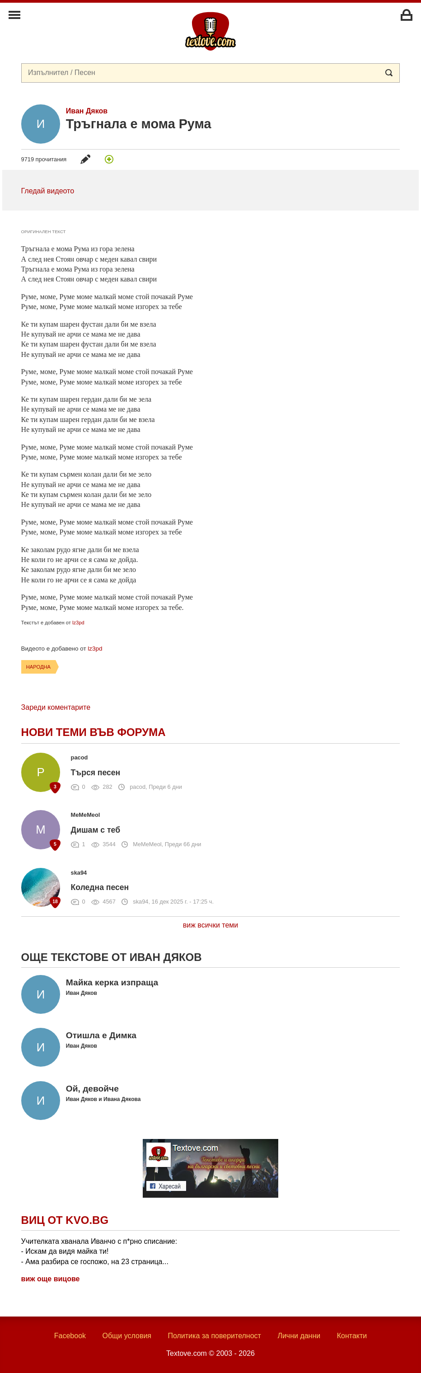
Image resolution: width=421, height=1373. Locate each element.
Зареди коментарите (55, 707)
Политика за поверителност (214, 1336)
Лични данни (298, 1336)
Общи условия (126, 1336)
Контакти (352, 1336)
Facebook (70, 1336)
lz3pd (78, 622)
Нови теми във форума (93, 732)
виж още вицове (50, 1279)
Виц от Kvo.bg (64, 1220)
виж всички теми (211, 925)
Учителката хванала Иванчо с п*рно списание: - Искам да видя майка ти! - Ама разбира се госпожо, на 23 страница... (99, 1251)
